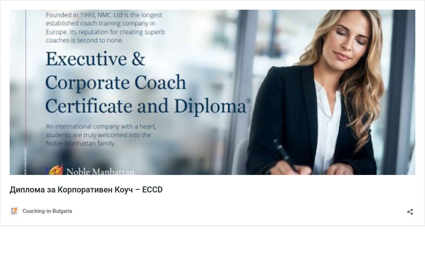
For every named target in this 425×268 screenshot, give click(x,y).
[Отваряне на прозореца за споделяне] (410, 209)
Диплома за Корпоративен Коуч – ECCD (86, 189)
